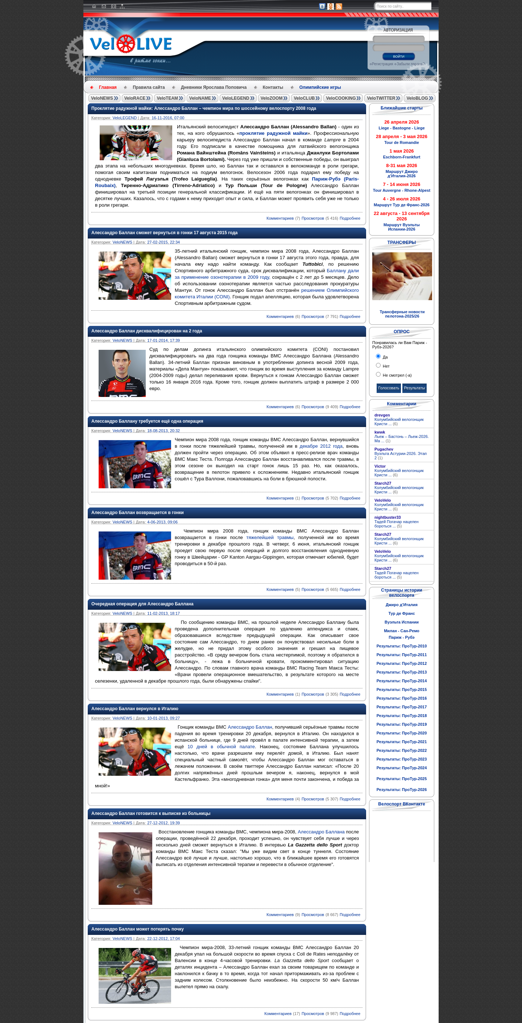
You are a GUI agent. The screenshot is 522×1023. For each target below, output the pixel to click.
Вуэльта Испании (402, 622)
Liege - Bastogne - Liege (401, 128)
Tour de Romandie (401, 142)
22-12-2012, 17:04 (163, 938)
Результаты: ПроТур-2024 (402, 768)
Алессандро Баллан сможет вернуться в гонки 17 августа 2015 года (164, 232)
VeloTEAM (167, 98)
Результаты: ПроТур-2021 (402, 742)
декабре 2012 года (321, 446)
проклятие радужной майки (273, 133)
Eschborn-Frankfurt (401, 157)
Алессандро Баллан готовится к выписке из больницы (151, 813)
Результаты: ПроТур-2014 (402, 681)
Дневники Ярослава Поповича (213, 87)
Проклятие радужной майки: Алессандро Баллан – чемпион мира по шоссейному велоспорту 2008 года (203, 108)
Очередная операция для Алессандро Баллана (142, 603)
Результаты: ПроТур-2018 (402, 715)
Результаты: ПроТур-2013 (402, 672)
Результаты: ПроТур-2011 (402, 655)
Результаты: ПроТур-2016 (402, 698)
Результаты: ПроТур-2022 (402, 750)
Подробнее (350, 218)
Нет (386, 366)
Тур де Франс (401, 613)
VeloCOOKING (341, 98)
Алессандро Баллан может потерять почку (137, 929)
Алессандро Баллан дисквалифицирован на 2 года (146, 331)
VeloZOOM (272, 98)
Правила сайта (149, 87)
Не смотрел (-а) (397, 375)
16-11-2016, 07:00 (168, 118)
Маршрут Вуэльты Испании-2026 (402, 227)
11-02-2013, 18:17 (163, 613)
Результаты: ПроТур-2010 (402, 646)
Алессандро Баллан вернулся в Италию (134, 708)
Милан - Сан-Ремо (401, 631)
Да (385, 357)
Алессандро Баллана (321, 831)
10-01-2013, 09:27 (163, 718)
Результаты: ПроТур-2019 (402, 724)
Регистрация (382, 64)
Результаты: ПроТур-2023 (402, 759)
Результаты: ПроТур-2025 (402, 778)
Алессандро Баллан (249, 727)
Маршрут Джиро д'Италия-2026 (402, 173)
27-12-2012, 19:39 (163, 823)
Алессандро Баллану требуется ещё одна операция (147, 421)
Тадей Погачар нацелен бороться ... (396, 523)
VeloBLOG (417, 98)
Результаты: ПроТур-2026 (402, 789)
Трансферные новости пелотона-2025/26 (402, 314)
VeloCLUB (304, 98)
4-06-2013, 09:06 (162, 522)
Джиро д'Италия (402, 604)
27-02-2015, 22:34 (163, 242)
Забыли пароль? (410, 64)
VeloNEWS (102, 98)
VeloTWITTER (381, 98)
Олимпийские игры (320, 87)
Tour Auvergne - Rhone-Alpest (401, 190)
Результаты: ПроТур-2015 (402, 689)
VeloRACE (135, 98)
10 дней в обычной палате (221, 746)
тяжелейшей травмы (270, 537)
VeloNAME (200, 98)
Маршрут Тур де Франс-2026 (402, 205)
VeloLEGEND (235, 98)
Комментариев (280, 218)
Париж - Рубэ (401, 637)
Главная (108, 87)
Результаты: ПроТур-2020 (402, 733)
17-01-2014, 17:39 (163, 340)
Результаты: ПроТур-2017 (402, 707)
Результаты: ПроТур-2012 (402, 663)
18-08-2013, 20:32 (163, 430)
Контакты (273, 87)
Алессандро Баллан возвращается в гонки (137, 512)
